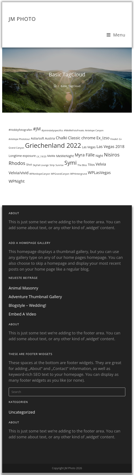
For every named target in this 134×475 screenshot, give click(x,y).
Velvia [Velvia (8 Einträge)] (101, 164)
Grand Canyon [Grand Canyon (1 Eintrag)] (16, 147)
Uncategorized (22, 412)
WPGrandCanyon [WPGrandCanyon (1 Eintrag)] (60, 173)
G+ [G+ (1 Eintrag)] (120, 139)
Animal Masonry (23, 288)
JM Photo (22, 18)
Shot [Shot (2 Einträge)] (29, 164)
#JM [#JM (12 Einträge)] (37, 129)
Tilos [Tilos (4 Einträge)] (91, 164)
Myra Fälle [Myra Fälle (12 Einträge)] (85, 155)
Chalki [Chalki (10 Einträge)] (61, 137)
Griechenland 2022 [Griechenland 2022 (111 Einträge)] (53, 145)
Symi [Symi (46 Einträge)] (71, 162)
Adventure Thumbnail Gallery (35, 296)
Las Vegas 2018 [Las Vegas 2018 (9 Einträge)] (110, 146)
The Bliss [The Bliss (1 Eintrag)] (82, 165)
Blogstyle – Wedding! (27, 305)
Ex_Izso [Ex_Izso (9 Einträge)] (103, 137)
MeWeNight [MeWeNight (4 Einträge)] (65, 156)
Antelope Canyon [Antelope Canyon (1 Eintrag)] (94, 130)
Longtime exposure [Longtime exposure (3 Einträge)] (22, 156)
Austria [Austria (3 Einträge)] (50, 138)
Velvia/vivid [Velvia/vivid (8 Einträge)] (19, 172)
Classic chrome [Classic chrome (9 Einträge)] (81, 137)
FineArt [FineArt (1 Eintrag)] (114, 139)
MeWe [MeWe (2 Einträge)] (51, 156)
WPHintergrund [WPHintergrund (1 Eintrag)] (78, 173)
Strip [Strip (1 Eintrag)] (52, 165)
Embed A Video (22, 314)
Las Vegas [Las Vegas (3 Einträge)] (89, 147)
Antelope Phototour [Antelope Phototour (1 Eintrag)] (19, 139)
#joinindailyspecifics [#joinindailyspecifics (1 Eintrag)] (52, 130)
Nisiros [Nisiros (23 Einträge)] (111, 154)
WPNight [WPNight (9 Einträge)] (17, 181)
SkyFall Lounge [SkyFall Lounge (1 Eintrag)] (41, 165)
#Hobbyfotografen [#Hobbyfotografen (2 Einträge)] (20, 130)
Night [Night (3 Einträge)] (99, 156)
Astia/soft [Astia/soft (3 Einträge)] (37, 138)
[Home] (55, 86)
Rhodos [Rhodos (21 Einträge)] (17, 163)
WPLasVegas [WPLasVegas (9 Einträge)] (99, 172)
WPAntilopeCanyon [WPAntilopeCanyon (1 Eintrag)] (39, 173)
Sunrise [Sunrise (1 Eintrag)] (60, 165)
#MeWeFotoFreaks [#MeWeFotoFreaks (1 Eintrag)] (74, 130)
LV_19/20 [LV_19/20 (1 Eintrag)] (41, 156)
